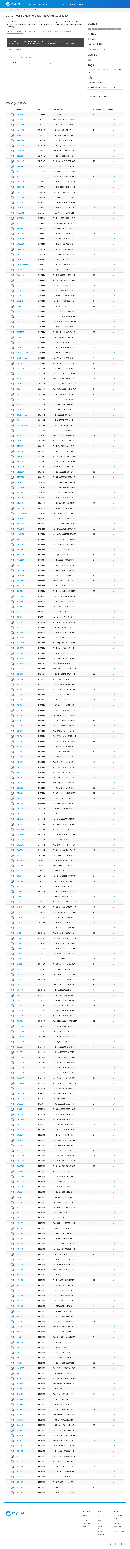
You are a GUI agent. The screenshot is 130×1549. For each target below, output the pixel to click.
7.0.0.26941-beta (22, 353)
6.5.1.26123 (19, 446)
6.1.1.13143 (19, 907)
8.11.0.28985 (20, 125)
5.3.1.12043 (19, 1425)
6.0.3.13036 (20, 1021)
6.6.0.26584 (20, 389)
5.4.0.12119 (19, 1342)
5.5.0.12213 (19, 1197)
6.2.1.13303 (19, 772)
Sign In (103, 4)
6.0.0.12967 (20, 1099)
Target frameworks (26, 57)
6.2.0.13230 (20, 850)
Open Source (117, 1526)
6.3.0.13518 (19, 632)
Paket (50, 32)
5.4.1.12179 (19, 1244)
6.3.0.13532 (19, 617)
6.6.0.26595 (20, 373)
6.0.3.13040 (20, 1005)
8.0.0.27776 (20, 254)
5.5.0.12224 (20, 1182)
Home (7, 10)
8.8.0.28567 (20, 161)
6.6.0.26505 (20, 399)
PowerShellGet (69, 32)
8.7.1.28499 (20, 166)
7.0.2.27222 (20, 275)
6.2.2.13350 (20, 715)
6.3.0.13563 (19, 591)
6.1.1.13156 (19, 891)
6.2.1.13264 (19, 824)
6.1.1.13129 (19, 917)
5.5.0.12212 (19, 1202)
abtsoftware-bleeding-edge (24, 10)
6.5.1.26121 (19, 451)
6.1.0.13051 (19, 990)
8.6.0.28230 (20, 187)
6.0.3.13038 (20, 1016)
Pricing (54, 4)
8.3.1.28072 (20, 213)
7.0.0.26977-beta (22, 348)
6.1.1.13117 (19, 938)
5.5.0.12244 (20, 1140)
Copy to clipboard (14, 49)
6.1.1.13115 (19, 943)
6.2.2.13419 (19, 669)
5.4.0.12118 (19, 1347)
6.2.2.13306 (20, 762)
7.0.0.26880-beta (22, 363)
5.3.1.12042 (19, 1430)
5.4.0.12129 (19, 1332)
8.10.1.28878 (20, 130)
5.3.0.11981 (19, 1451)
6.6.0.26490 (20, 405)
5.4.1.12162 (19, 1275)
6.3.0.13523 (19, 627)
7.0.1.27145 (19, 306)
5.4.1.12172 (19, 1254)
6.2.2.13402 (20, 684)
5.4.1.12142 (19, 1311)
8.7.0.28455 (20, 171)
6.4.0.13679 (20, 524)
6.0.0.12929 (20, 1125)
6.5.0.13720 (20, 508)
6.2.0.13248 (20, 840)
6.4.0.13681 (19, 519)
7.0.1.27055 (20, 342)
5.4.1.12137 (19, 1321)
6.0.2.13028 (20, 1037)
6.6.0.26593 (20, 379)
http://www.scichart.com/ (97, 49)
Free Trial (116, 1523)
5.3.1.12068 (19, 1404)
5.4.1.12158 (19, 1285)
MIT (89, 60)
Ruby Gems (101, 1534)
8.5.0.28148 (20, 208)
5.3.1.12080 (19, 1399)
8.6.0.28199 (20, 197)
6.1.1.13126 (19, 923)
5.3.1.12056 (19, 1420)
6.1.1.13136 (19, 912)
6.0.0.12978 (20, 1094)
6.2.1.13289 (19, 788)
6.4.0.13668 (20, 534)
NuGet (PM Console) (14, 32)
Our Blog (116, 1520)
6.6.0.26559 (20, 394)
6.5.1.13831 (19, 482)
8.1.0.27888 (20, 244)
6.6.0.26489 (20, 410)
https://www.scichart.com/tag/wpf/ (38, 63)
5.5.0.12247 (20, 1135)
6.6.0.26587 (20, 384)
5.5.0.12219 (19, 1187)
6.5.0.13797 (20, 493)
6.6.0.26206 (20, 436)
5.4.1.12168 (19, 1264)
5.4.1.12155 (19, 1296)
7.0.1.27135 (19, 311)
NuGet (99, 1515)
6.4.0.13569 (20, 576)
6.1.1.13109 (19, 954)
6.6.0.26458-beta (22, 415)
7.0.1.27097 (20, 327)
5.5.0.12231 (19, 1171)
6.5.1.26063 (20, 467)
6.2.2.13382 (19, 689)
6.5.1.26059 (20, 472)
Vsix (99, 1523)
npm (99, 1518)
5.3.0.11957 (19, 1472)
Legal (7, 1544)
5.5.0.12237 (20, 1161)
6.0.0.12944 (20, 1109)
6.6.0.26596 (20, 368)
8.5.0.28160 (20, 203)
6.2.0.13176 (19, 871)
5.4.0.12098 (20, 1368)
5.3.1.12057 (19, 1415)
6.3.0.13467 (20, 653)
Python (100, 1531)
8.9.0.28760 (20, 151)
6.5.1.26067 (20, 462)
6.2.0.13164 (19, 876)
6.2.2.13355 (19, 710)
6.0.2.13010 (19, 1057)
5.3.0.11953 (19, 1482)
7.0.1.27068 (20, 337)
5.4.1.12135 (19, 1327)
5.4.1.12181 (19, 1239)
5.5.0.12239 (20, 1156)
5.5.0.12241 (19, 1145)
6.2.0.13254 (20, 829)
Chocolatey (58, 32)
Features (31, 4)
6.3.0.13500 (20, 638)
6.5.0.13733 (19, 503)
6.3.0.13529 (20, 622)
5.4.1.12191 (19, 1228)
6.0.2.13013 (19, 1052)
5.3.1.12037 (19, 1441)
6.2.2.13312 (19, 752)
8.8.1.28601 (19, 156)
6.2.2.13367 (19, 700)
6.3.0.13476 (20, 648)
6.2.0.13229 (20, 855)
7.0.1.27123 (19, 316)
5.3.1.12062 (19, 1410)
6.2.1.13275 (19, 809)
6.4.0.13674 (20, 529)
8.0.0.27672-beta (22, 270)
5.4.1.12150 (19, 1306)
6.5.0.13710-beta (21, 513)
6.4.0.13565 (20, 581)
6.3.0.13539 (19, 607)
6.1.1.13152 (19, 897)
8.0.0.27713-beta (22, 265)
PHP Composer (102, 1529)
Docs (62, 4)
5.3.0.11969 (19, 1467)
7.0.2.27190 (20, 296)
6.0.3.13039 (20, 1011)
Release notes (12, 57)
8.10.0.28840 (20, 135)
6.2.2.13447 (20, 664)
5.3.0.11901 (19, 1492)
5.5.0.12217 (19, 1192)
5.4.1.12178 (19, 1249)
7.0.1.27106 (19, 322)
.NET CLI (36, 32)
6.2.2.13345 (20, 721)
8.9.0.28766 (20, 146)
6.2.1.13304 (19, 767)
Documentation (118, 1515)
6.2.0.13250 (20, 835)
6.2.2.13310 (19, 757)
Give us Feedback (119, 1531)
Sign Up (117, 4)
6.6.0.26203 (20, 441)
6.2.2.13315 (19, 746)
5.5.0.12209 (20, 1213)
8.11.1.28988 (20, 120)
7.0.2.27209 (20, 280)
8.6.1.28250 (20, 182)
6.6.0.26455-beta (22, 420)
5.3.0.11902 (19, 1487)
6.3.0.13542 (20, 601)
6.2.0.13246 (20, 845)
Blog (81, 4)
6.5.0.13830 (20, 487)
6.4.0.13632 (20, 555)
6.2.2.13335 (19, 726)
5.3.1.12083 (19, 1394)
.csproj (43, 32)
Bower (99, 1520)
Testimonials (86, 1523)
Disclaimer (13, 1544)
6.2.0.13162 (19, 881)
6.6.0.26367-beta (22, 425)
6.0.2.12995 (20, 1083)
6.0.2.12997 (20, 1078)
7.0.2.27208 (20, 285)
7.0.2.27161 (19, 301)
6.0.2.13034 (20, 1031)
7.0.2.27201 (20, 291)
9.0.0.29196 (20, 114)
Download (93, 92)
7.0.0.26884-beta (22, 358)
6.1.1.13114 (19, 948)
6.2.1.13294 (19, 783)
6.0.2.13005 (20, 1068)
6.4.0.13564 (20, 586)
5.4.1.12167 (19, 1270)
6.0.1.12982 (19, 1088)
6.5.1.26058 (20, 477)
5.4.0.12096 (20, 1373)
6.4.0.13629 (20, 560)
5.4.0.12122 (19, 1337)
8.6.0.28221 (20, 192)
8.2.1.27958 (20, 234)
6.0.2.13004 (20, 1073)
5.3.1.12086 (19, 1389)
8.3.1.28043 (20, 218)
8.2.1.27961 (19, 228)
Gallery (13, 10)
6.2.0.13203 (20, 860)
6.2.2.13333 (19, 731)
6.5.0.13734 (20, 498)
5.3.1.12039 (19, 1435)
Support (72, 4)
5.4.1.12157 (19, 1290)
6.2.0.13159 (19, 886)
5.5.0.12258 (20, 1130)
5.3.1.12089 (19, 1384)
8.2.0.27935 (20, 239)
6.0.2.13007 (20, 1062)
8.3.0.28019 (20, 223)
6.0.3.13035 (20, 1026)
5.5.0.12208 (20, 1218)
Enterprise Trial (118, 1529)
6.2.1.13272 (19, 814)
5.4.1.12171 (19, 1259)
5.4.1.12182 (19, 1233)
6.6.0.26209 (20, 430)
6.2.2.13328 (19, 736)
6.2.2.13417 (19, 674)
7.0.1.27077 (20, 332)
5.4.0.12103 (19, 1358)
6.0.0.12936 (20, 1119)
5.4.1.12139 (19, 1316)
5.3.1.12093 (19, 1378)
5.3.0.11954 (19, 1477)
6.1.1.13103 (19, 959)
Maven (100, 1526)
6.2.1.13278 (19, 803)
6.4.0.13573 (20, 570)
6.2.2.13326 (19, 741)
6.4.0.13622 (20, 565)
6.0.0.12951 (19, 1104)
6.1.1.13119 (19, 933)
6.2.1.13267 (19, 819)
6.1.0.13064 (19, 980)
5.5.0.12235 (20, 1166)
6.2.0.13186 (19, 866)
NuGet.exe (27, 32)
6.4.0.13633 (20, 550)
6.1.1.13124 (19, 928)
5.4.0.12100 (20, 1363)
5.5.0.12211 (19, 1207)
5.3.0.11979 (19, 1456)
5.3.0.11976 (19, 1461)
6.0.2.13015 (19, 1047)
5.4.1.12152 (19, 1301)
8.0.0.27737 (20, 260)
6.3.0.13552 (20, 596)
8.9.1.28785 (20, 140)
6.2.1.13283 (19, 798)
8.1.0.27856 (20, 249)
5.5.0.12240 (20, 1151)
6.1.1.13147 (19, 902)
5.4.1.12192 (19, 1223)
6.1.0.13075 (19, 969)
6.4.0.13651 (19, 539)
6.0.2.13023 (20, 1042)
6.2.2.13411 (19, 679)
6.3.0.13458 (20, 658)
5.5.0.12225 (20, 1176)
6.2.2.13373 (19, 695)
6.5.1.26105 (19, 456)
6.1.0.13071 (19, 974)
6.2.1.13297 (19, 778)
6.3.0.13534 (20, 612)
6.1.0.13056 (19, 985)
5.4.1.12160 (19, 1280)
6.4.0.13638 (20, 544)
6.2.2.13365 (19, 705)
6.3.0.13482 (20, 643)
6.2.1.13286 (19, 793)
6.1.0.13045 (19, 995)
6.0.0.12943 (20, 1114)
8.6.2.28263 (20, 177)
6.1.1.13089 (19, 964)
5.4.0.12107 (19, 1353)
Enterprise (43, 4)
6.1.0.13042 (19, 1000)
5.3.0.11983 (19, 1446)
